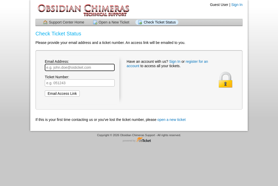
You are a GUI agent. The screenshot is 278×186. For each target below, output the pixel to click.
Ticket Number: (80, 81)
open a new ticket (171, 120)
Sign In (237, 5)
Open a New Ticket (114, 22)
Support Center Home (66, 22)
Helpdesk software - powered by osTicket (139, 140)
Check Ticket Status (160, 22)
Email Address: (80, 65)
